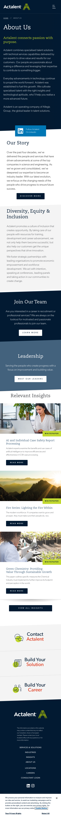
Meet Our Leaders (30, 379)
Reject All (46, 813)
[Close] (57, 798)
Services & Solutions (30, 748)
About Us (30, 762)
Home (16, 6)
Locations (30, 768)
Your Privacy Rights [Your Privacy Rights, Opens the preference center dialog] (13, 813)
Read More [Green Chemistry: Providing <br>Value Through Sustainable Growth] (17, 591)
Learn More (30, 333)
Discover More (30, 196)
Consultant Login (30, 778)
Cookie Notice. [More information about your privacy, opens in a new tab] (41, 808)
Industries (30, 752)
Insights (30, 757)
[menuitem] (30, 748)
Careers (30, 773)
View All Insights (30, 608)
